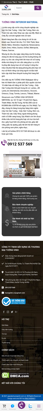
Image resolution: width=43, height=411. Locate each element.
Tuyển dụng (6, 343)
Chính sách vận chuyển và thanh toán (15, 360)
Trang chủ (5, 14)
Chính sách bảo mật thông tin (12, 364)
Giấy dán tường (7, 329)
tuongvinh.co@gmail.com (15, 293)
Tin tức (4, 334)
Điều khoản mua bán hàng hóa (13, 356)
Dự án (4, 338)
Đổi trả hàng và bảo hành (11, 369)
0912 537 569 (10, 287)
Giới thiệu (5, 325)
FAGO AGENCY (30, 398)
